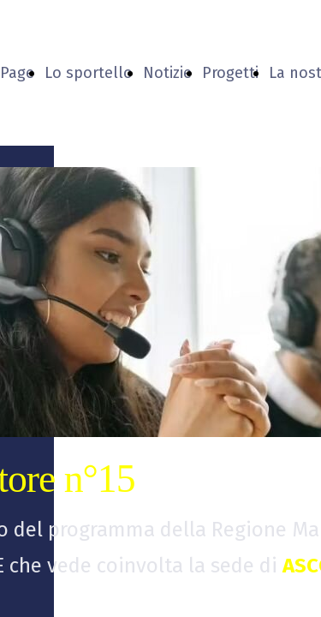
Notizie (167, 72)
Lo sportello (89, 72)
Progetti (230, 72)
